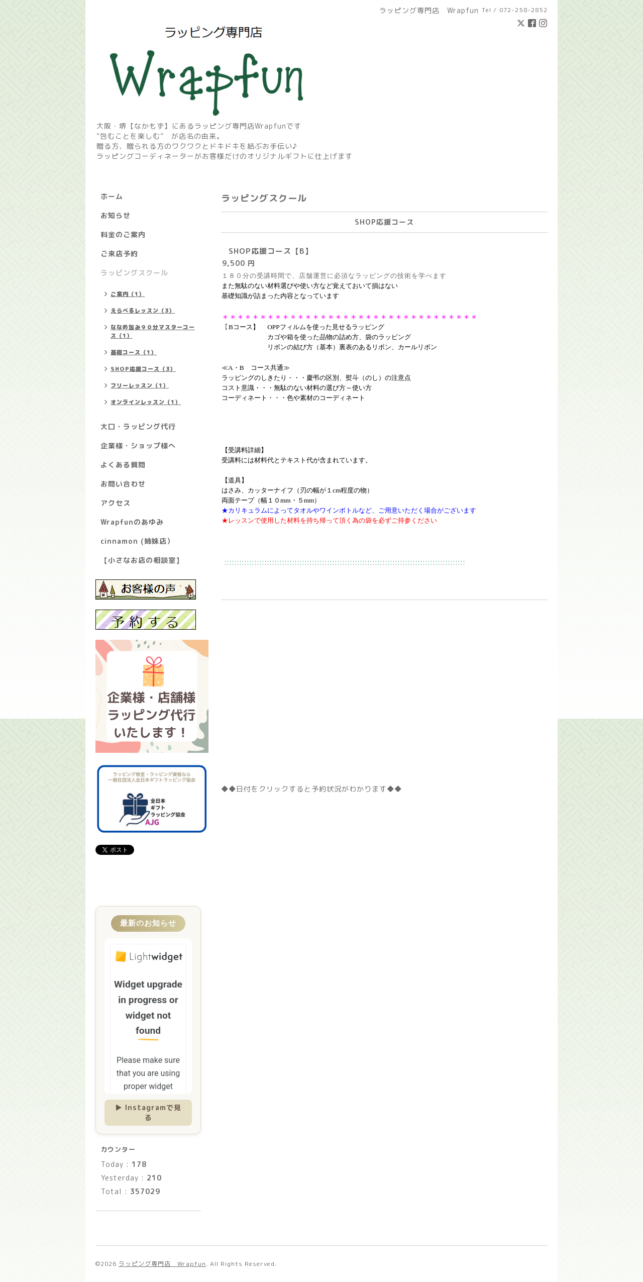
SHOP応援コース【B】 (271, 251)
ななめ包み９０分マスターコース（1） (153, 331)
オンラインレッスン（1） (146, 402)
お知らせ (115, 215)
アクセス (115, 503)
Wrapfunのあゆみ (132, 522)
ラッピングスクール (134, 272)
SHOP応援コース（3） (143, 369)
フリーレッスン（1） (140, 385)
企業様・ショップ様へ (138, 445)
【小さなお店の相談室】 (141, 560)
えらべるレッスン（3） (143, 311)
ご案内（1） (128, 294)
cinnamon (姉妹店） (137, 541)
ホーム (111, 196)
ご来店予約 (119, 253)
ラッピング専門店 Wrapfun (162, 1263)
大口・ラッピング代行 (138, 426)
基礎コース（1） (134, 352)
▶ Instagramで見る (148, 1112)
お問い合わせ (123, 483)
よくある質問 (123, 464)
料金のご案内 (123, 234)
